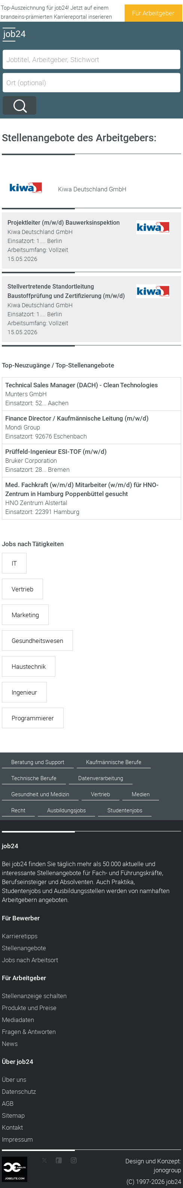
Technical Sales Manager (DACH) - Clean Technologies (81, 385)
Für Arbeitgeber (153, 13)
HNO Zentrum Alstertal (36, 502)
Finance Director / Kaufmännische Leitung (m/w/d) (77, 418)
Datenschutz (19, 1091)
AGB (7, 1103)
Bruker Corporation (31, 460)
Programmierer (33, 718)
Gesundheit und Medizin (40, 794)
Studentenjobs (124, 810)
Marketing (25, 614)
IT (14, 563)
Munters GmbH (26, 394)
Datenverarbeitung (100, 778)
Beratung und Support (37, 762)
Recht (18, 810)
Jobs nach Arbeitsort (30, 959)
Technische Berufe (34, 778)
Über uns (14, 1079)
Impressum (17, 1139)
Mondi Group (22, 427)
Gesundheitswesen (37, 640)
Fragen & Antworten (29, 1031)
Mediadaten (18, 1019)
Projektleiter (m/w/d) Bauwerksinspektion (63, 222)
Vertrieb (22, 589)
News (10, 1043)
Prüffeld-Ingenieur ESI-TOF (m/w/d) (56, 451)
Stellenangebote (24, 948)
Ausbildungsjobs (66, 810)
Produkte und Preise (29, 1007)
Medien (141, 794)
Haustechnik (29, 666)
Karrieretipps (19, 936)
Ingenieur (24, 692)
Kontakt (12, 1127)
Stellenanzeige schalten (34, 995)
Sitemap (13, 1115)
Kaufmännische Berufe (113, 762)
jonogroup (167, 1170)
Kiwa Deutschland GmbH (40, 232)
